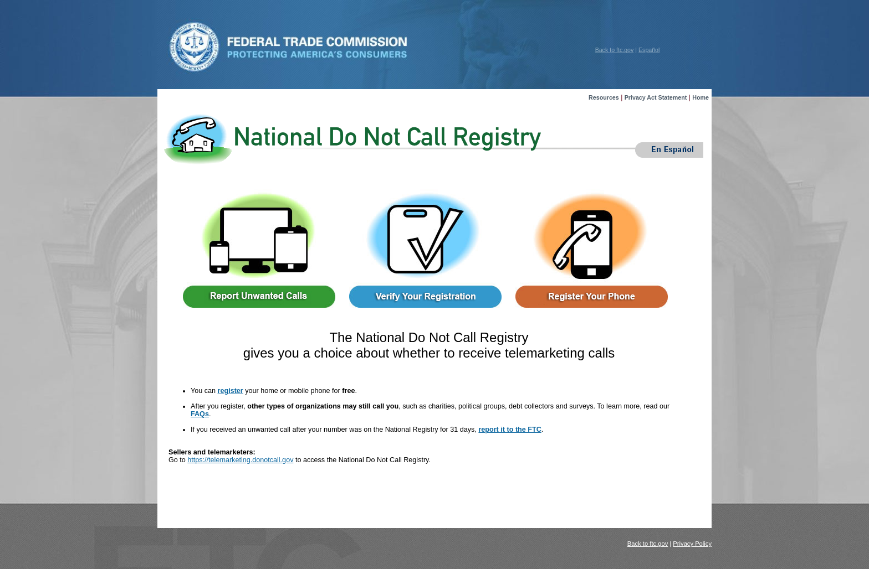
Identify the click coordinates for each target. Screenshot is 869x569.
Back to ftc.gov (614, 49)
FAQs (200, 414)
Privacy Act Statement (656, 97)
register (230, 391)
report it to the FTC (509, 429)
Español (649, 49)
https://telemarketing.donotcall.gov (240, 460)
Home (700, 97)
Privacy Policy (692, 543)
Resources (604, 97)
